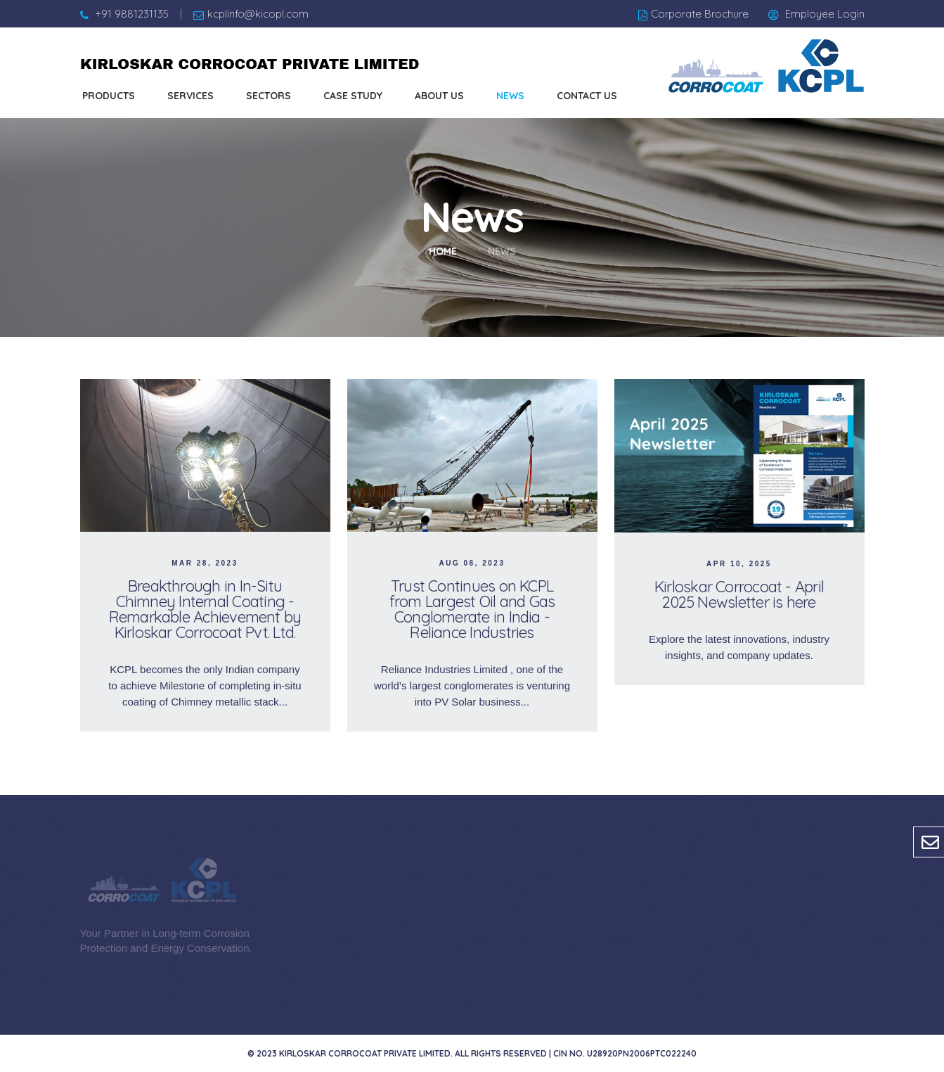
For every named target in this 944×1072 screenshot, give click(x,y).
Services (190, 95)
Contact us (587, 95)
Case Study (352, 95)
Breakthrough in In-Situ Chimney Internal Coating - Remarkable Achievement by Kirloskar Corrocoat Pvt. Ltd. (205, 609)
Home (443, 251)
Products (108, 95)
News (510, 95)
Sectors (268, 95)
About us (439, 95)
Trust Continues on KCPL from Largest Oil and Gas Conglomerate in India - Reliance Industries (472, 609)
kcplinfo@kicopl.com (258, 13)
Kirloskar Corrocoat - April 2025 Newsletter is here (739, 594)
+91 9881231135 (132, 13)
